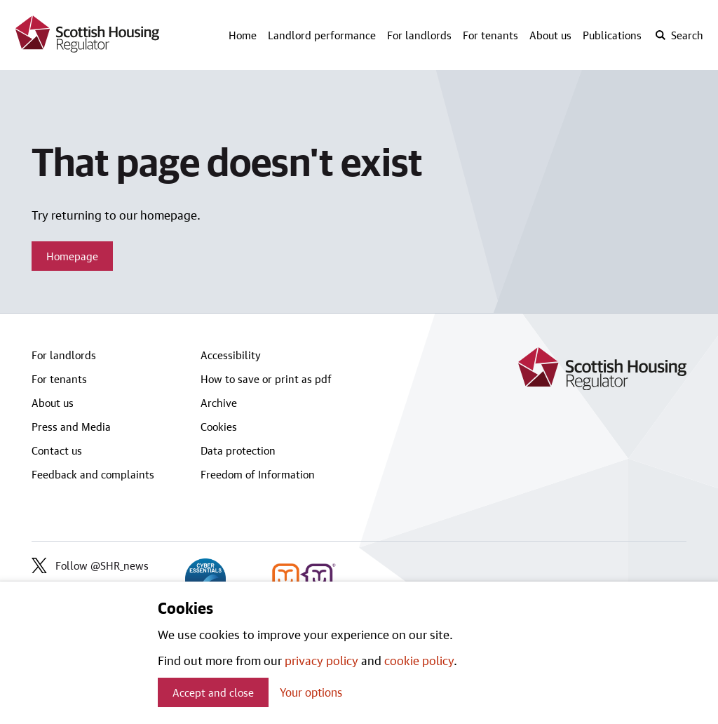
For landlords (419, 35)
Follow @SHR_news (90, 565)
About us (550, 35)
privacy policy (321, 660)
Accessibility (231, 355)
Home (243, 35)
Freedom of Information (258, 474)
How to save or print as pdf (266, 379)
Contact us (57, 450)
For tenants (490, 35)
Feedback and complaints (93, 474)
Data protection (238, 450)
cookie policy (419, 660)
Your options (311, 692)
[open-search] (678, 35)
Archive (219, 402)
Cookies (219, 426)
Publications (612, 35)
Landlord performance (322, 35)
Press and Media (71, 426)
